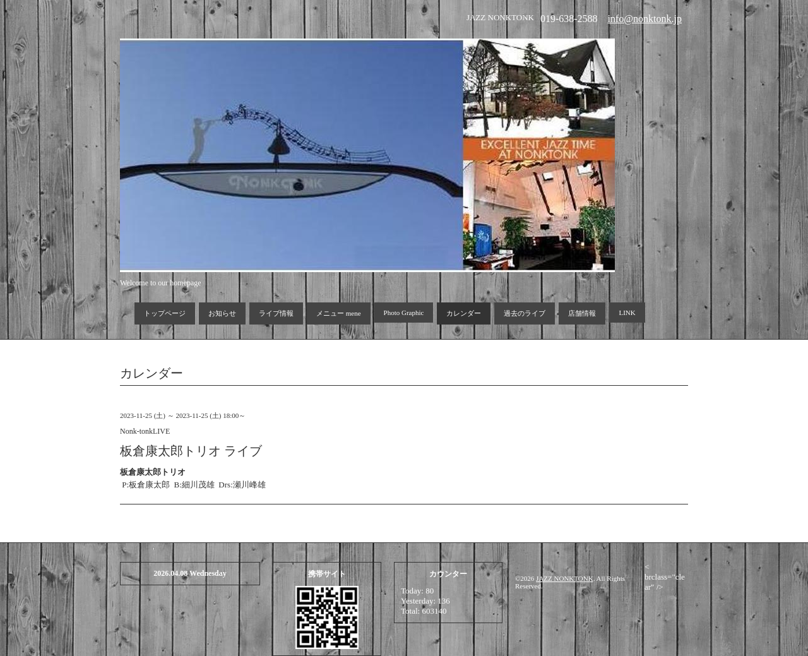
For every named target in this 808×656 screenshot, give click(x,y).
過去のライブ (524, 313)
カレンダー (463, 313)
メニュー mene (338, 313)
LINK (627, 312)
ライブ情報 (276, 313)
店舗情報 (582, 313)
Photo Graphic (404, 312)
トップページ (165, 313)
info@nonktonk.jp (645, 18)
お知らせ (222, 313)
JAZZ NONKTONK (564, 578)
